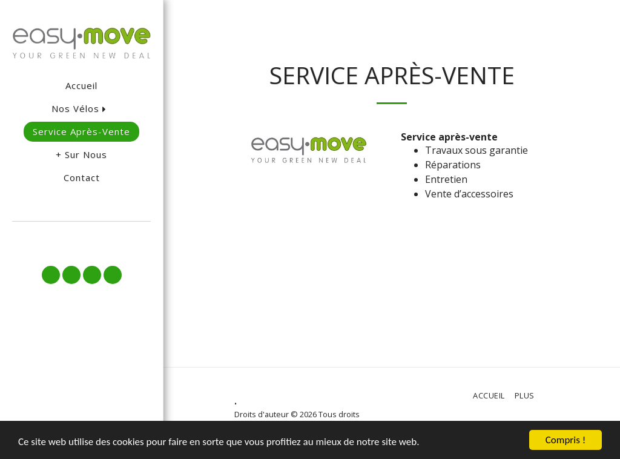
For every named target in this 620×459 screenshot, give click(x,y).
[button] (81, 237)
